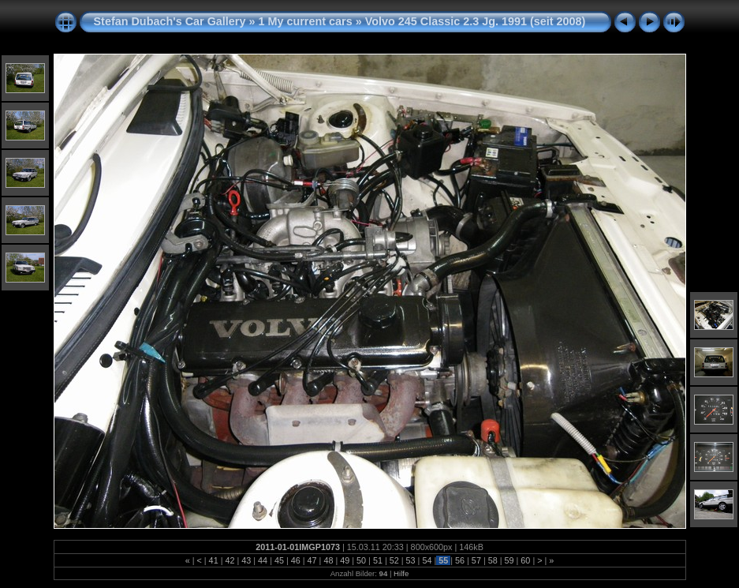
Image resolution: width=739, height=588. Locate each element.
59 (509, 560)
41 (214, 560)
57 (476, 560)
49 (345, 560)
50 (361, 560)
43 (246, 560)
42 (229, 560)
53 (411, 560)
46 (296, 560)
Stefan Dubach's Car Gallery (170, 21)
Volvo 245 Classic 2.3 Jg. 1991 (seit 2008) (475, 21)
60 (525, 560)
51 (378, 560)
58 (493, 560)
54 (427, 560)
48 (328, 560)
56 (460, 560)
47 (312, 560)
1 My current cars (305, 21)
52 (394, 560)
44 (263, 560)
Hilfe (401, 573)
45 (279, 560)
